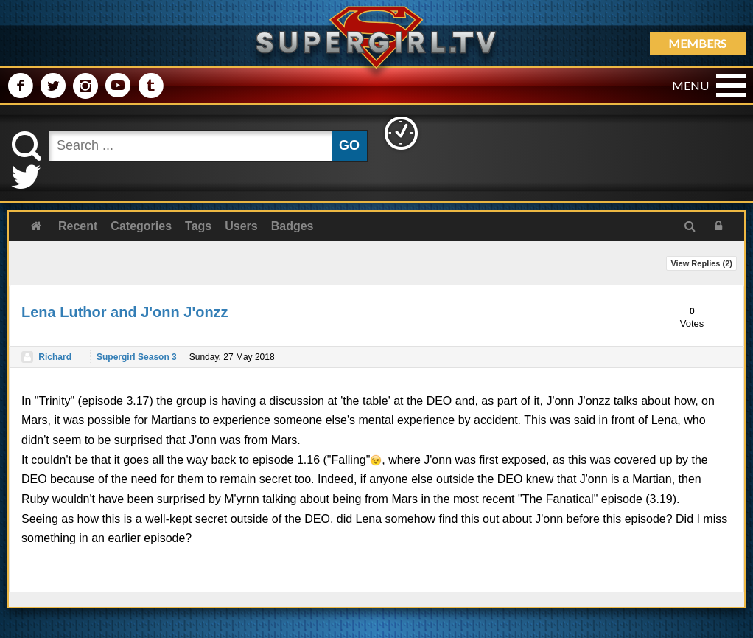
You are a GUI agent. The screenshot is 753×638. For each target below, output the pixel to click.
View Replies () (701, 263)
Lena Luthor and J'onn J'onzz (124, 312)
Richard (54, 357)
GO (349, 145)
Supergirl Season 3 (137, 357)
